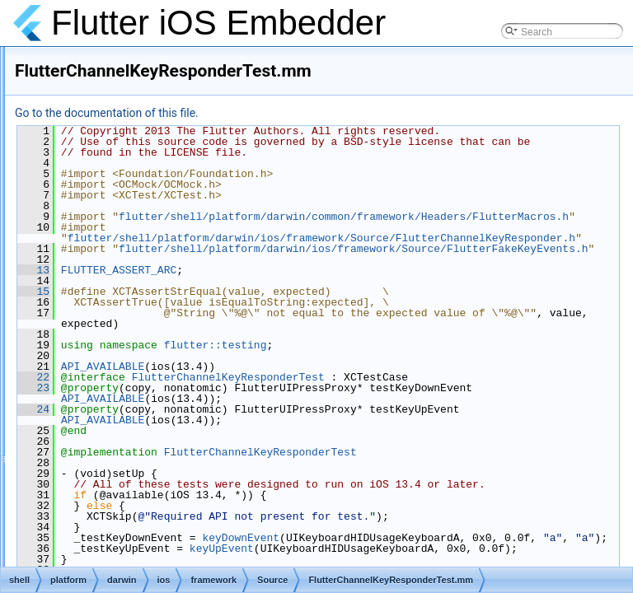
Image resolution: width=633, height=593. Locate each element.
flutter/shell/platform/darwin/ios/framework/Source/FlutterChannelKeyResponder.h (440, 286)
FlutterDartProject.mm (182, 333)
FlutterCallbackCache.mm (190, 242)
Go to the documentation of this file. (313, 112)
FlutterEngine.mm (173, 477)
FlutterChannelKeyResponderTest (434, 452)
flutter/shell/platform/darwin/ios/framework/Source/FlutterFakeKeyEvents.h (440, 318)
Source (136, 61)
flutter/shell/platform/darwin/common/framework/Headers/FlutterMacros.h (440, 254)
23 (239, 462)
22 (239, 452)
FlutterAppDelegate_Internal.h (199, 188)
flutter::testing (421, 420)
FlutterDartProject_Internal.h (196, 351)
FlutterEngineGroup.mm (186, 532)
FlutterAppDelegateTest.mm (195, 224)
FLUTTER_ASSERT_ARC (324, 345)
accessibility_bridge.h (180, 79)
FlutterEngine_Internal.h (186, 496)
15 (239, 366)
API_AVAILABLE (308, 441)
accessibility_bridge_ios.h (190, 115)
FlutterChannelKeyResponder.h (202, 278)
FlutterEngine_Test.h (179, 514)
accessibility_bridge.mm (186, 97)
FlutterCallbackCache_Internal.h (204, 260)
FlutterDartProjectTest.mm (191, 369)
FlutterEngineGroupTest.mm (195, 550)
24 (239, 484)
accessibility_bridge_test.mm (197, 133)
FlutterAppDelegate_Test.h (192, 206)
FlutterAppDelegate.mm (186, 169)
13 (239, 345)
